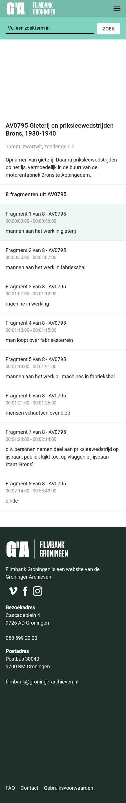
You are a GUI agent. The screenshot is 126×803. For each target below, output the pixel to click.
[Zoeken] (50, 28)
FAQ (10, 787)
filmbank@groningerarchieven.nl (42, 681)
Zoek (109, 28)
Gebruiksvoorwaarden (68, 787)
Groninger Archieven (28, 576)
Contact (29, 787)
